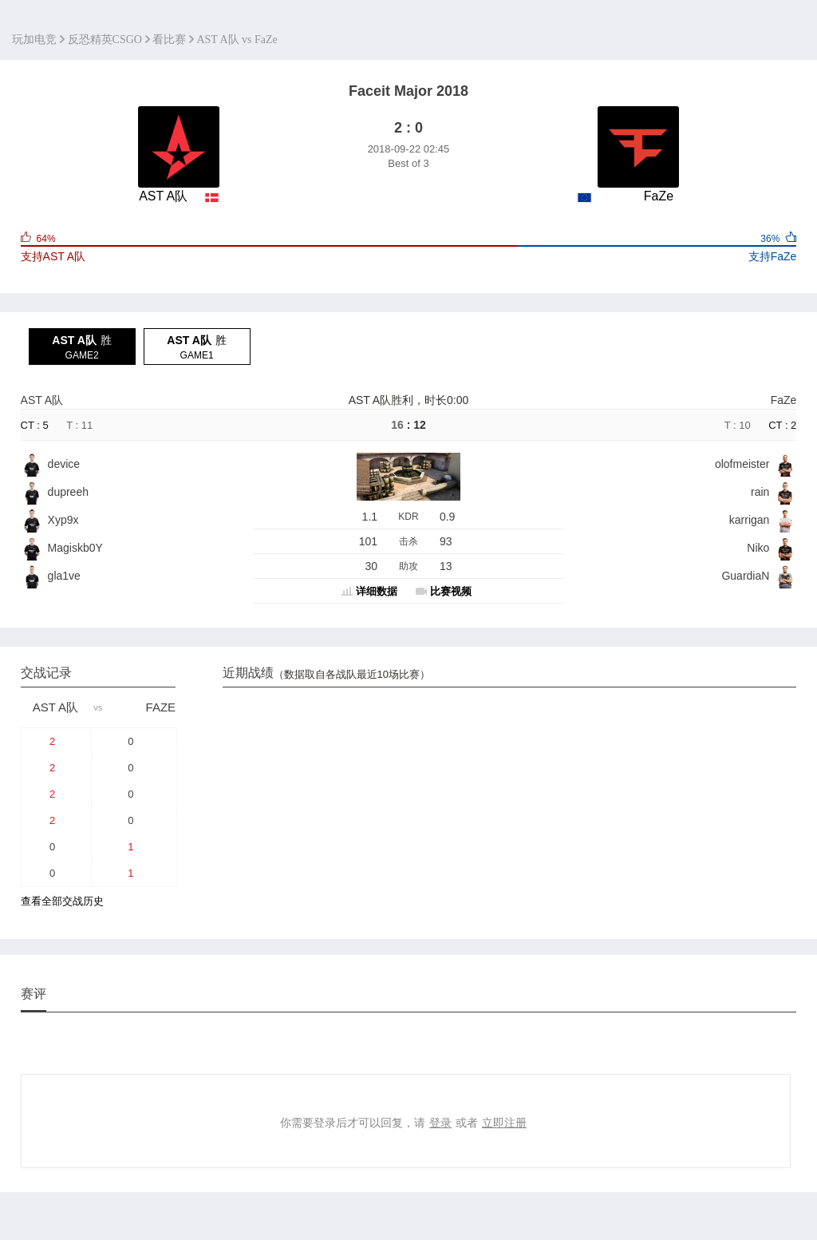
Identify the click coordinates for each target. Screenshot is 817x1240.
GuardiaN (745, 575)
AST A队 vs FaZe (236, 40)
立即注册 (504, 1122)
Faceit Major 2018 (408, 91)
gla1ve (64, 575)
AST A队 (42, 400)
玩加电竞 (34, 40)
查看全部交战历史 (62, 901)
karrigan (749, 519)
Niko (758, 547)
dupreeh (68, 491)
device (64, 464)
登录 (440, 1122)
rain (760, 491)
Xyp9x (63, 519)
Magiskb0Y (75, 547)
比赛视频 (451, 591)
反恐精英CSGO (105, 40)
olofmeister (742, 464)
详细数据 (376, 591)
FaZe (784, 400)
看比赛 (169, 40)
